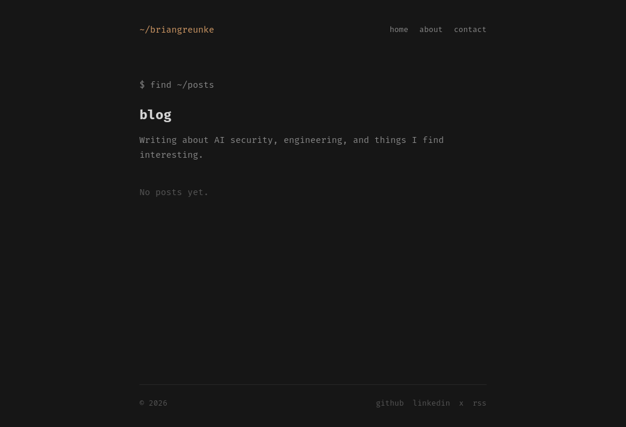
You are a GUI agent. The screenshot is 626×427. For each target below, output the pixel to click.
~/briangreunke (176, 30)
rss (479, 403)
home (399, 29)
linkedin (431, 403)
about (431, 29)
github (389, 403)
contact (470, 29)
